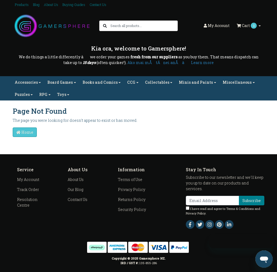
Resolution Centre (27, 202)
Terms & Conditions (240, 209)
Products (22, 4)
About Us (51, 4)
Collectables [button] (157, 82)
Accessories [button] (26, 82)
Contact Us (98, 4)
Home (24, 132)
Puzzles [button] (22, 94)
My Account (28, 179)
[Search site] (105, 26)
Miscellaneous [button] (237, 82)
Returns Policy (132, 199)
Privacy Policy (131, 189)
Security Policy (132, 209)
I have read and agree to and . (223, 210)
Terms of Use (130, 179)
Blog (36, 4)
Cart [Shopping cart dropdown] (247, 26)
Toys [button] (61, 94)
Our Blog (75, 189)
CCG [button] (131, 82)
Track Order (28, 189)
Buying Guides (73, 4)
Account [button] (217, 25)
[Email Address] (212, 200)
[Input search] (143, 26)
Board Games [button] (60, 82)
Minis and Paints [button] (196, 82)
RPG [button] (43, 94)
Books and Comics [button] (100, 82)
